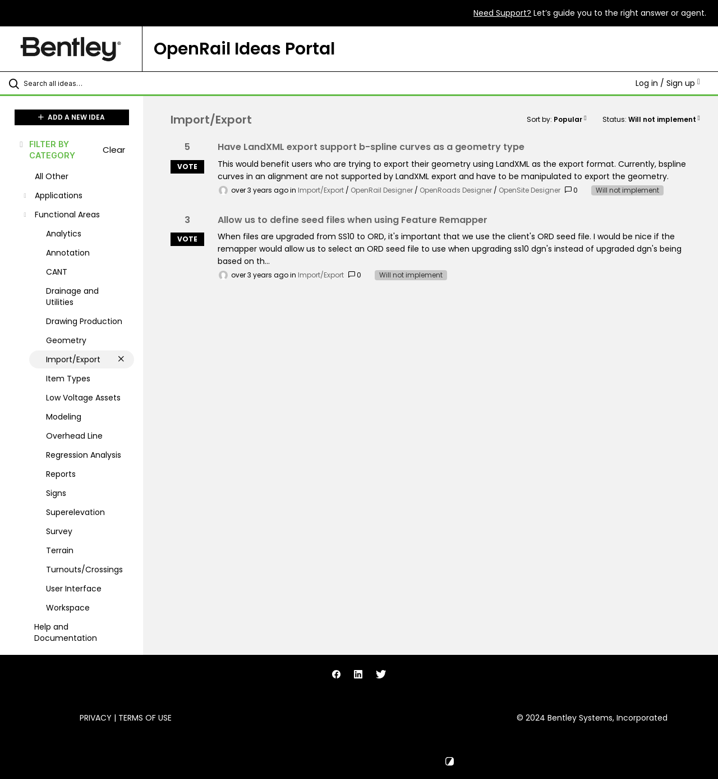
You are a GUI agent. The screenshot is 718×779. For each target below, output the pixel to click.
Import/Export (321, 190)
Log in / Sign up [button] (668, 83)
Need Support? (502, 13)
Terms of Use (145, 717)
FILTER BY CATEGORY (46, 149)
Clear (114, 150)
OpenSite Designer (529, 190)
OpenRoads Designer (456, 190)
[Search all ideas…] (86, 83)
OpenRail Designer (382, 190)
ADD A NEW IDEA (71, 117)
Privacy (96, 717)
